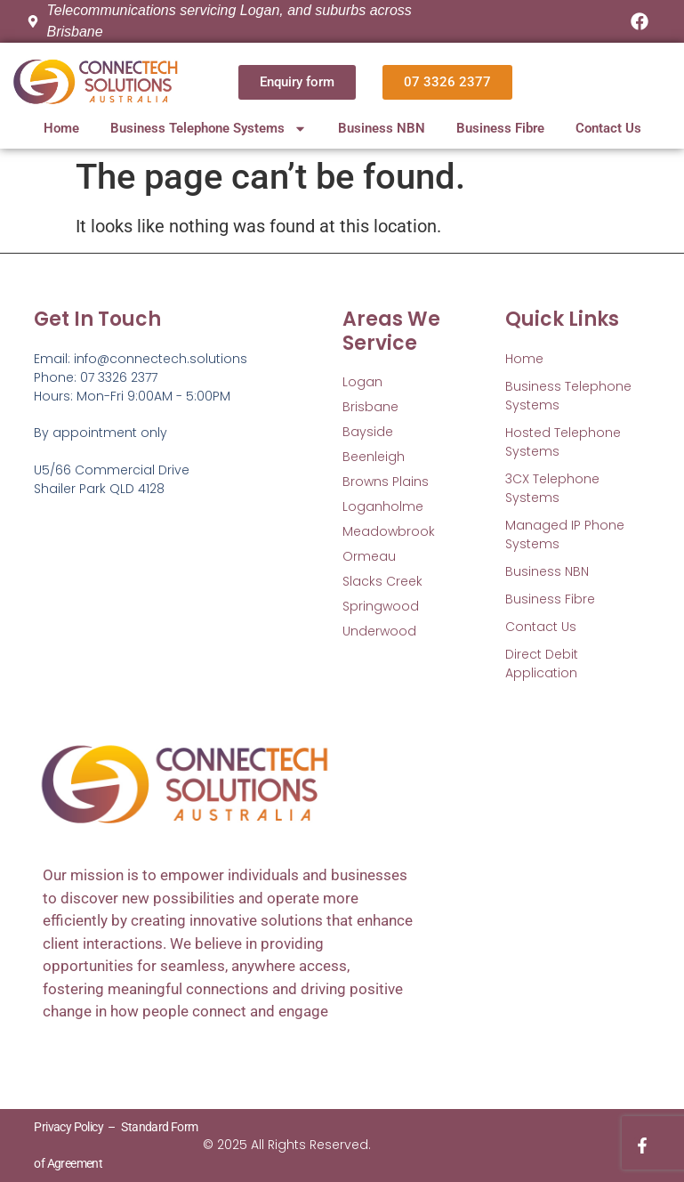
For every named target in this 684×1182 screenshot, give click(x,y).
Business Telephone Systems (208, 128)
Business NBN (381, 128)
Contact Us (608, 128)
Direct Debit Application (541, 663)
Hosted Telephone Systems (563, 442)
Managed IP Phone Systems (564, 534)
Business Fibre (500, 128)
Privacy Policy (68, 1127)
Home (61, 128)
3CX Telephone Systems (552, 488)
